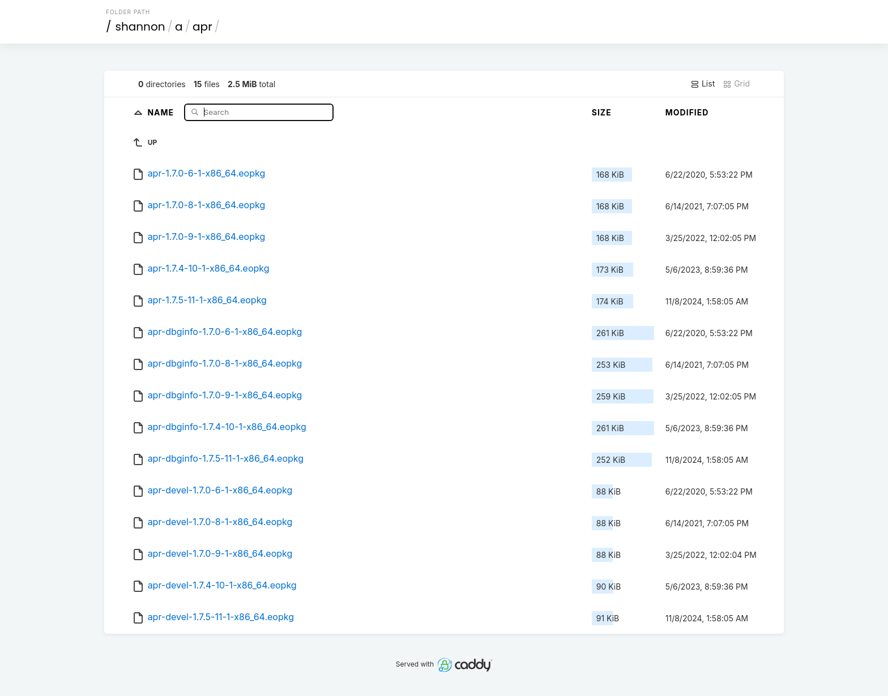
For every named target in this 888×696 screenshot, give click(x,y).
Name (161, 112)
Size (602, 112)
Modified (687, 112)
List (702, 84)
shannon (140, 27)
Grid (736, 84)
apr (202, 27)
